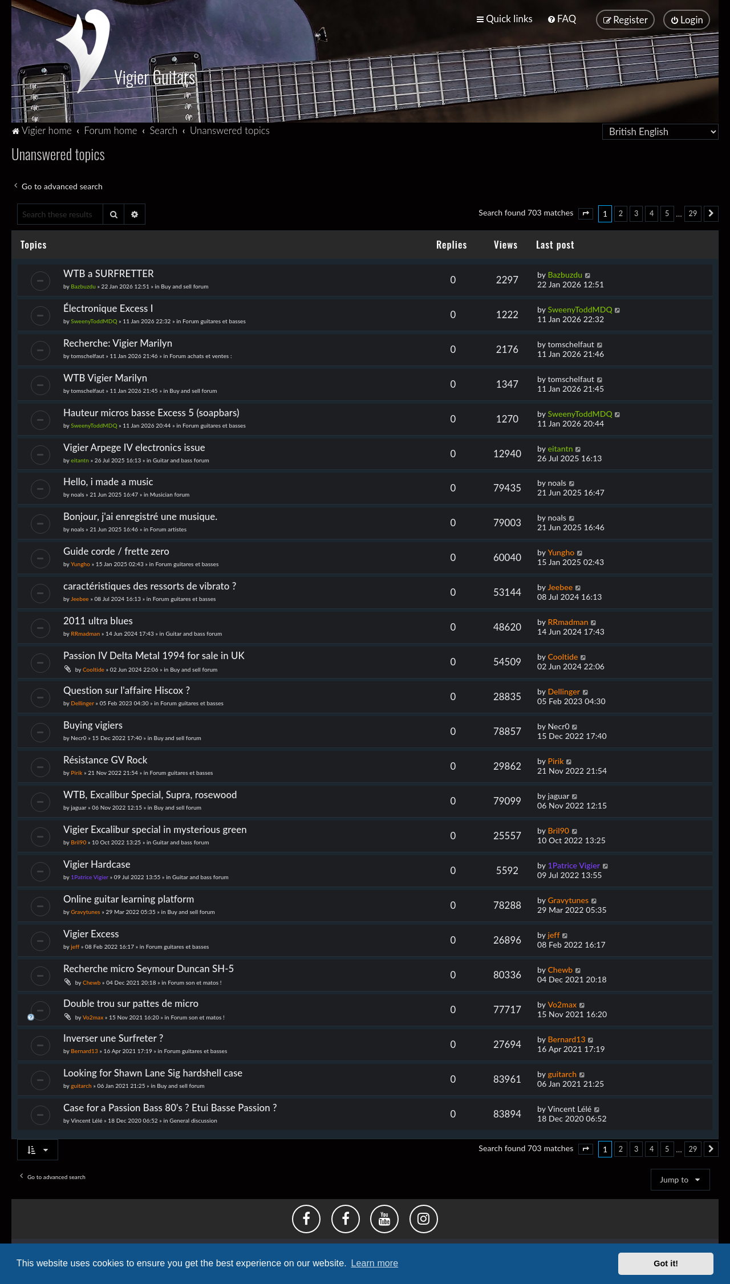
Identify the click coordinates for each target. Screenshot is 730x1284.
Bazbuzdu (83, 285)
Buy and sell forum (184, 285)
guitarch (81, 1084)
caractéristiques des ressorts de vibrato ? (149, 585)
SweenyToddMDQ (94, 319)
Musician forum (170, 493)
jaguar (78, 806)
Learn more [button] (374, 1263)
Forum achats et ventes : (200, 354)
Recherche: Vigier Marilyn (117, 342)
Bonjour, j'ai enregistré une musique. (140, 516)
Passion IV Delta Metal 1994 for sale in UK (154, 654)
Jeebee (79, 597)
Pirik (76, 771)
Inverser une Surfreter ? (113, 1037)
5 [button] (667, 212)
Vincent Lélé (86, 1119)
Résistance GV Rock (105, 759)
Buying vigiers (93, 724)
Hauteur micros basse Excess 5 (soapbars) (151, 411)
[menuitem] (561, 18)
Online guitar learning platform (128, 898)
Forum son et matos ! (194, 981)
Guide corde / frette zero (116, 550)
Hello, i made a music (108, 481)
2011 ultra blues (98, 619)
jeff (75, 945)
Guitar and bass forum (181, 459)
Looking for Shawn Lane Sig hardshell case (152, 1072)
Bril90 (78, 841)
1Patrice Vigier (89, 875)
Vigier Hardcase (97, 863)
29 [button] (693, 212)
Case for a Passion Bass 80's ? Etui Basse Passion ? (170, 1106)
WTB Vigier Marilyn (105, 377)
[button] (585, 212)
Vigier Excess (91, 932)
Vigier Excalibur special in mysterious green (155, 828)
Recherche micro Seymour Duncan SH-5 (148, 967)
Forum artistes (168, 528)
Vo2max (93, 1016)
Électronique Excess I (108, 307)
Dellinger (82, 701)
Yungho (80, 563)
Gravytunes (85, 910)
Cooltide (93, 668)
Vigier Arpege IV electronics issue (134, 446)
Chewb (92, 981)
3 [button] (636, 212)
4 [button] (652, 212)
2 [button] (621, 212)
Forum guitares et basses (214, 319)
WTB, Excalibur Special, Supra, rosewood (150, 793)
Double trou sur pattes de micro (130, 1002)
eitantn (80, 459)
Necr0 (78, 736)
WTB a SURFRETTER (108, 272)
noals (77, 493)
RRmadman (85, 632)
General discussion (193, 1119)
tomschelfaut (87, 354)
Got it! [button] (666, 1263)
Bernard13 (84, 1049)
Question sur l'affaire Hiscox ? (126, 689)
